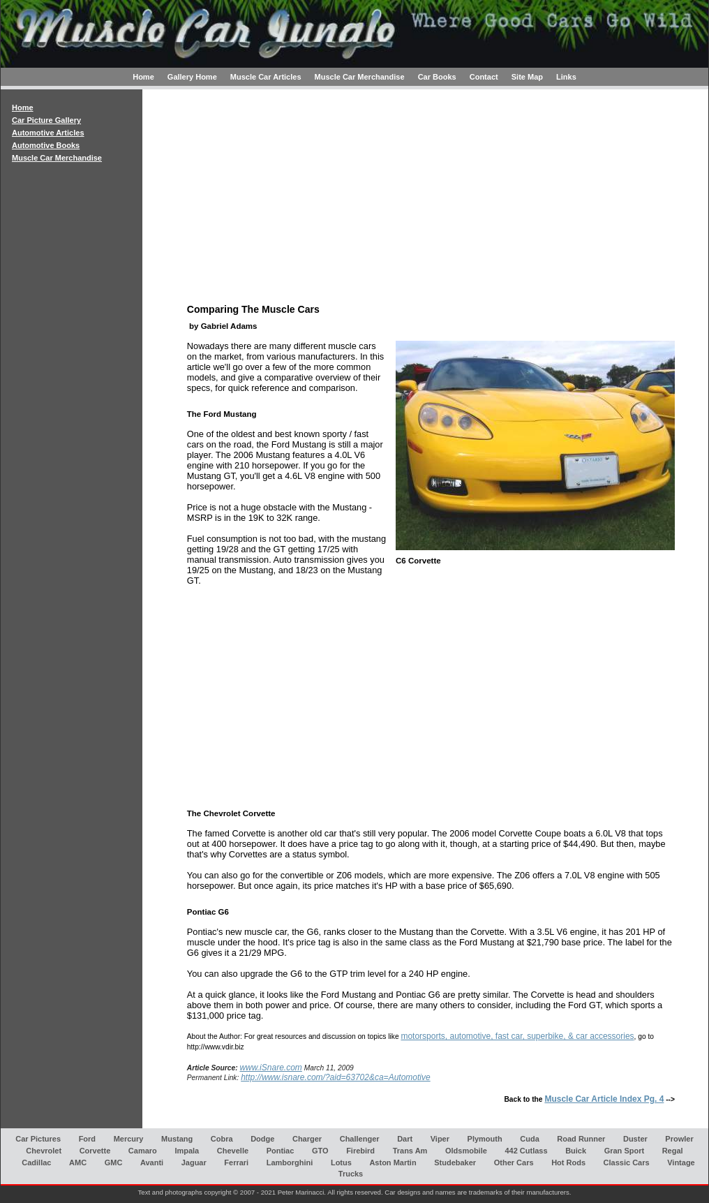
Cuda (529, 1139)
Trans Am (410, 1150)
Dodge (262, 1139)
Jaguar (194, 1162)
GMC (114, 1162)
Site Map (527, 77)
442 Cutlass (526, 1150)
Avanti (151, 1162)
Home (143, 77)
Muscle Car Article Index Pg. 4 (604, 1099)
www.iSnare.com (270, 1067)
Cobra (222, 1139)
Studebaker (455, 1162)
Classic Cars (627, 1162)
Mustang (177, 1139)
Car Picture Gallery (46, 120)
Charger (307, 1139)
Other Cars (514, 1162)
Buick (575, 1150)
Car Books (437, 77)
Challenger (360, 1139)
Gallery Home (192, 77)
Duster (635, 1139)
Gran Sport (624, 1150)
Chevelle (232, 1150)
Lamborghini (290, 1162)
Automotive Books (46, 145)
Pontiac (280, 1150)
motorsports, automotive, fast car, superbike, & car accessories (517, 1036)
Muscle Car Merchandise (360, 77)
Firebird (360, 1150)
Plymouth (485, 1139)
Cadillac (36, 1162)
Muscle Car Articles (265, 77)
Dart (404, 1139)
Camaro (142, 1150)
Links (566, 77)
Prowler (679, 1139)
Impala (186, 1150)
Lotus (341, 1162)
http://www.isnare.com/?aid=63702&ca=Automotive (336, 1077)
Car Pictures (38, 1139)
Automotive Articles (48, 132)
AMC (78, 1162)
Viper (440, 1139)
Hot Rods (568, 1162)
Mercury (129, 1139)
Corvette (95, 1150)
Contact (484, 77)
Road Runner (581, 1139)
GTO (320, 1150)
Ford (87, 1139)
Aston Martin (392, 1162)
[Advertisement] (71, 428)
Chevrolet (43, 1150)
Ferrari (236, 1162)
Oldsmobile (466, 1150)
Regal (672, 1150)
